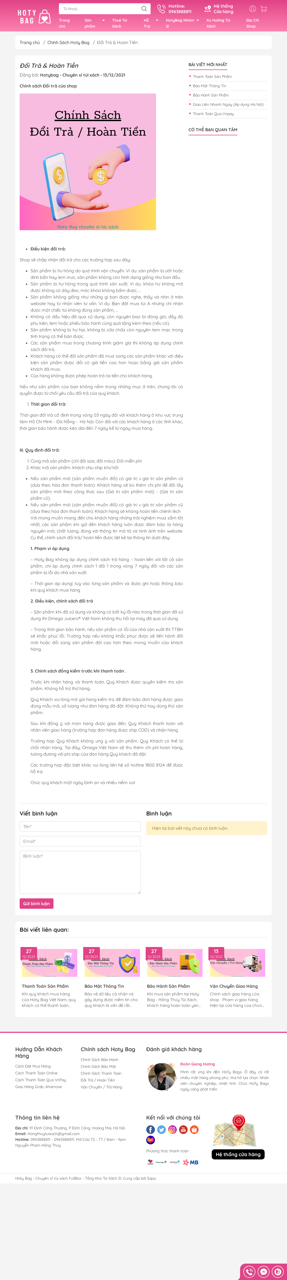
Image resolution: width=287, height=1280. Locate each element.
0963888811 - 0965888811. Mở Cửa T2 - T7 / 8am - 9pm (78, 1141)
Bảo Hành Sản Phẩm (211, 97)
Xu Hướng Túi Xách (218, 24)
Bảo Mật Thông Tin (209, 88)
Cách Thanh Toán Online (36, 1075)
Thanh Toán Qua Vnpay (213, 115)
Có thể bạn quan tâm (213, 132)
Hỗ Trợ (153, 25)
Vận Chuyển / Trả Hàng (101, 1089)
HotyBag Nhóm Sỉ (184, 25)
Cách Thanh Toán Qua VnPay (40, 1082)
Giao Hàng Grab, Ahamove (38, 1088)
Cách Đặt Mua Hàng (33, 1068)
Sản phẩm (96, 25)
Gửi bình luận (36, 905)
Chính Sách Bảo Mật (98, 1068)
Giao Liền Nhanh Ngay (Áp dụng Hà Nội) (228, 106)
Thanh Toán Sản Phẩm (212, 78)
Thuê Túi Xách (119, 24)
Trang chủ (64, 24)
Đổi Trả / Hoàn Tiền (98, 1082)
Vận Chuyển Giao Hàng (234, 988)
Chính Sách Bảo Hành (99, 1061)
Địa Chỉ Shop (252, 24)
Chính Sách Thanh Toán (101, 1075)
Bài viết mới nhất (208, 66)
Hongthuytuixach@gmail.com (54, 1135)
